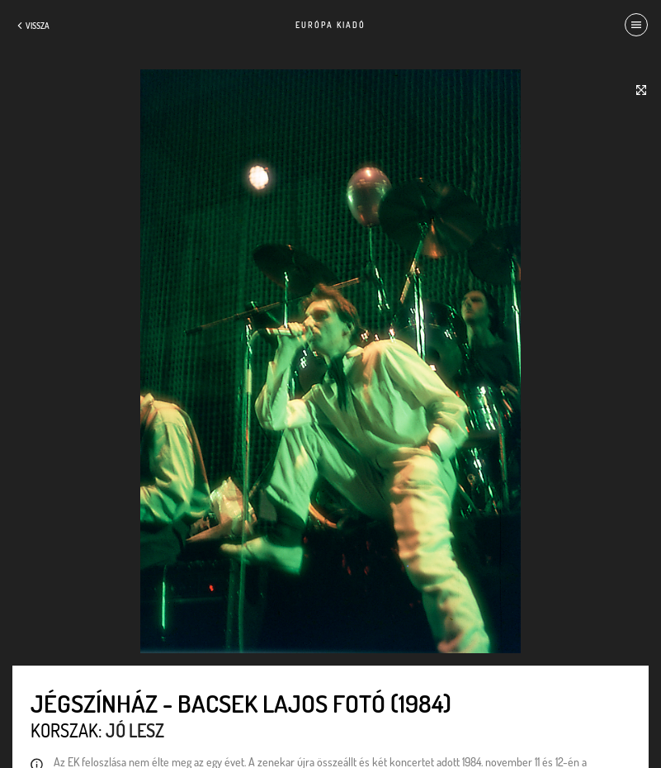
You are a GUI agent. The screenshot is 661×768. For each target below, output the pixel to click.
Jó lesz (135, 730)
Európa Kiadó (330, 25)
